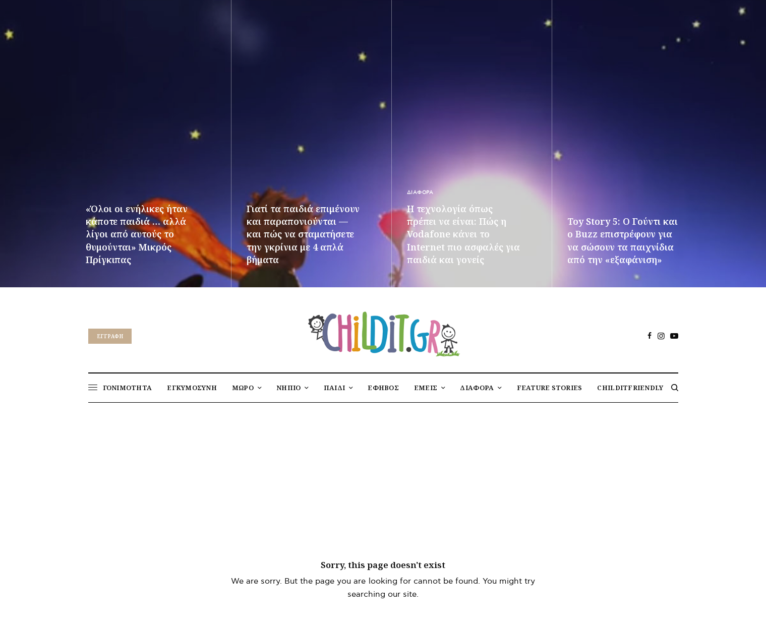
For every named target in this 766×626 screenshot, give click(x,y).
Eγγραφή (110, 336)
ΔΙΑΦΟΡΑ (420, 193)
